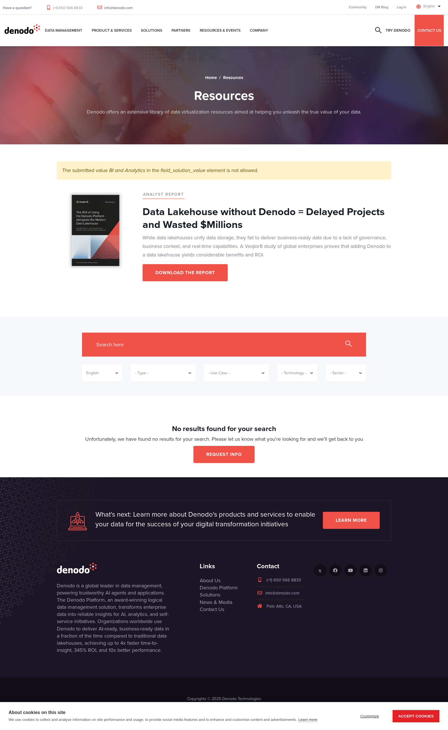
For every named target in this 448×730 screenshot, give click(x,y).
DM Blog (381, 7)
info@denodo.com (118, 8)
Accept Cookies (416, 716)
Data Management (63, 30)
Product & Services (112, 30)
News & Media (216, 602)
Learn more (351, 520)
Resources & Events (220, 30)
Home (211, 77)
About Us (210, 580)
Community (358, 7)
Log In (401, 7)
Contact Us (212, 609)
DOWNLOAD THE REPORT (185, 272)
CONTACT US (429, 30)
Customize (369, 716)
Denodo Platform (219, 587)
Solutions (151, 30)
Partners (180, 30)
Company (259, 30)
